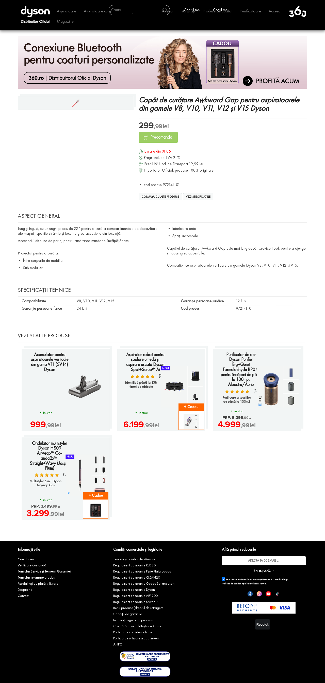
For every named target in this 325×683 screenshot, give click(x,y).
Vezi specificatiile (198, 196)
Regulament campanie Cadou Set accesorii (144, 583)
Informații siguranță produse (133, 620)
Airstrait (168, 11)
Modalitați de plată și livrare (38, 583)
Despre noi (25, 590)
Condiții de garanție (127, 614)
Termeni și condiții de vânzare (134, 559)
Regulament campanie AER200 (135, 596)
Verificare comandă (32, 565)
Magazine (65, 22)
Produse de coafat (217, 11)
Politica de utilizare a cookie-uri (136, 638)
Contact (23, 596)
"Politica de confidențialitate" (237, 583)
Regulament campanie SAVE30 (135, 602)
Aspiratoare (66, 11)
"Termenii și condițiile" (273, 579)
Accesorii (276, 11)
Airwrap (188, 11)
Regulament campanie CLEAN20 (136, 577)
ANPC (117, 644)
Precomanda (161, 137)
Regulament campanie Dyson (134, 590)
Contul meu (26, 559)
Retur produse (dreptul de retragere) (139, 608)
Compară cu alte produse (160, 196)
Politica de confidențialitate (132, 632)
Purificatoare (250, 11)
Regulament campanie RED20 (134, 565)
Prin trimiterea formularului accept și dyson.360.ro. (255, 581)
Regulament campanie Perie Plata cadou (142, 571)
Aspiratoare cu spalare (102, 11)
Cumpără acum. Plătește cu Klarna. (138, 626)
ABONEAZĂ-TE (263, 571)
